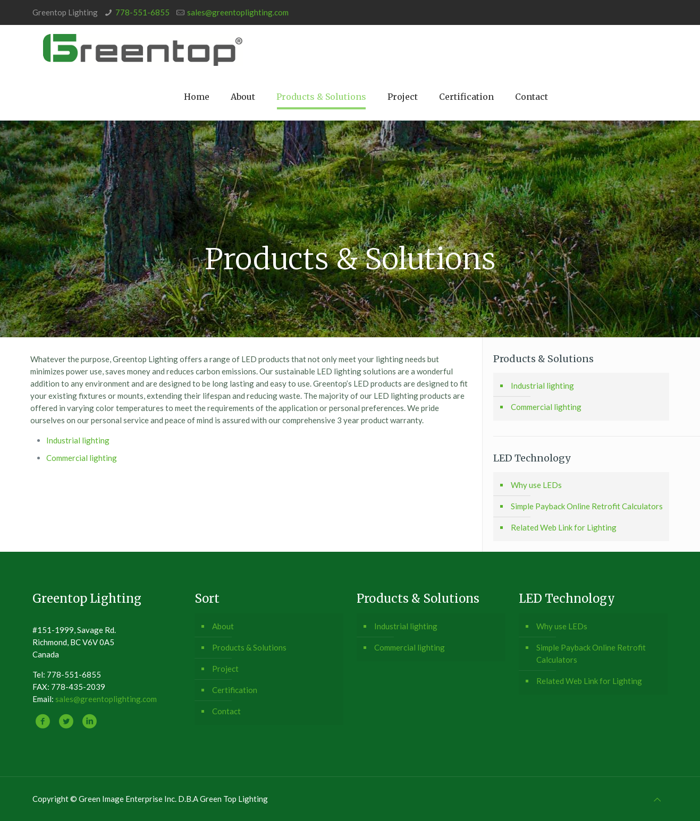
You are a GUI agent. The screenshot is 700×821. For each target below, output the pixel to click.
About (223, 626)
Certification (234, 690)
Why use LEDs (536, 485)
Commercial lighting (81, 458)
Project (225, 668)
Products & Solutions (249, 647)
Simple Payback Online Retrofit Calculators (587, 506)
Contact (226, 711)
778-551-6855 (142, 12)
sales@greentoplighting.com (238, 12)
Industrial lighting (77, 440)
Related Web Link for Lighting (564, 527)
